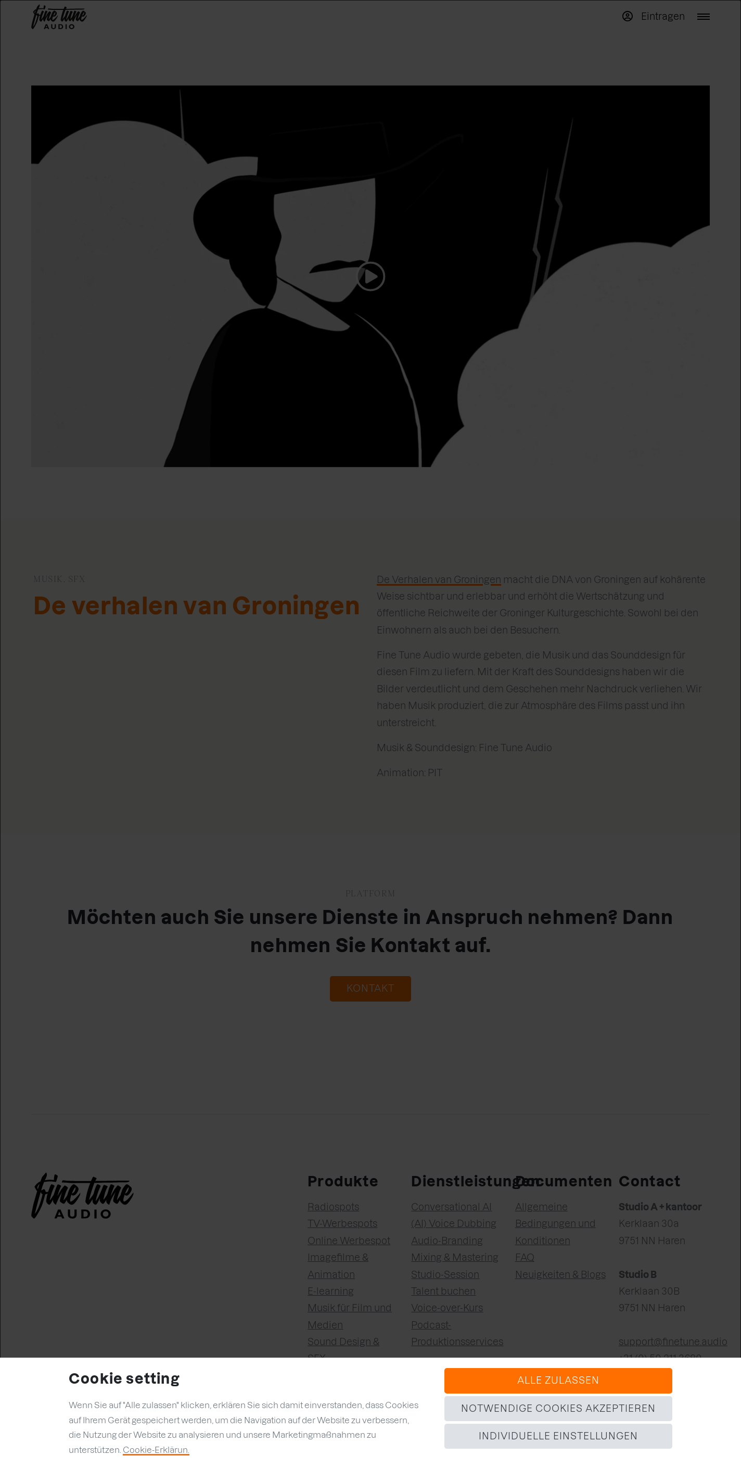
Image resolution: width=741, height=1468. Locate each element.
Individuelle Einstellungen (558, 1436)
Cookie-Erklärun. (156, 1449)
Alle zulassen (558, 1380)
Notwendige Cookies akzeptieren (558, 1408)
